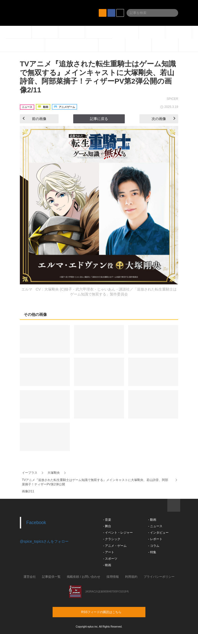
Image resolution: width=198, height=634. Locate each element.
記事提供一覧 (51, 577)
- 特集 (152, 552)
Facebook (36, 522)
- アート (108, 552)
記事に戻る (99, 119)
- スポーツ (110, 558)
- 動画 (152, 519)
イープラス (29, 473)
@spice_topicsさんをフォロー (44, 541)
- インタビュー (158, 532)
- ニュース (155, 526)
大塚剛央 (53, 473)
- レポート (155, 539)
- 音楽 (107, 519)
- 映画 (107, 565)
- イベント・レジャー (118, 532)
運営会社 (29, 577)
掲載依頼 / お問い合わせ (83, 577)
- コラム (153, 546)
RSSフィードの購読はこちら (108, 612)
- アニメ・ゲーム (115, 546)
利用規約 (131, 577)
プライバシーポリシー (159, 577)
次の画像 (163, 119)
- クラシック (111, 539)
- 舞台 (107, 526)
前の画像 (34, 119)
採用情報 (112, 577)
